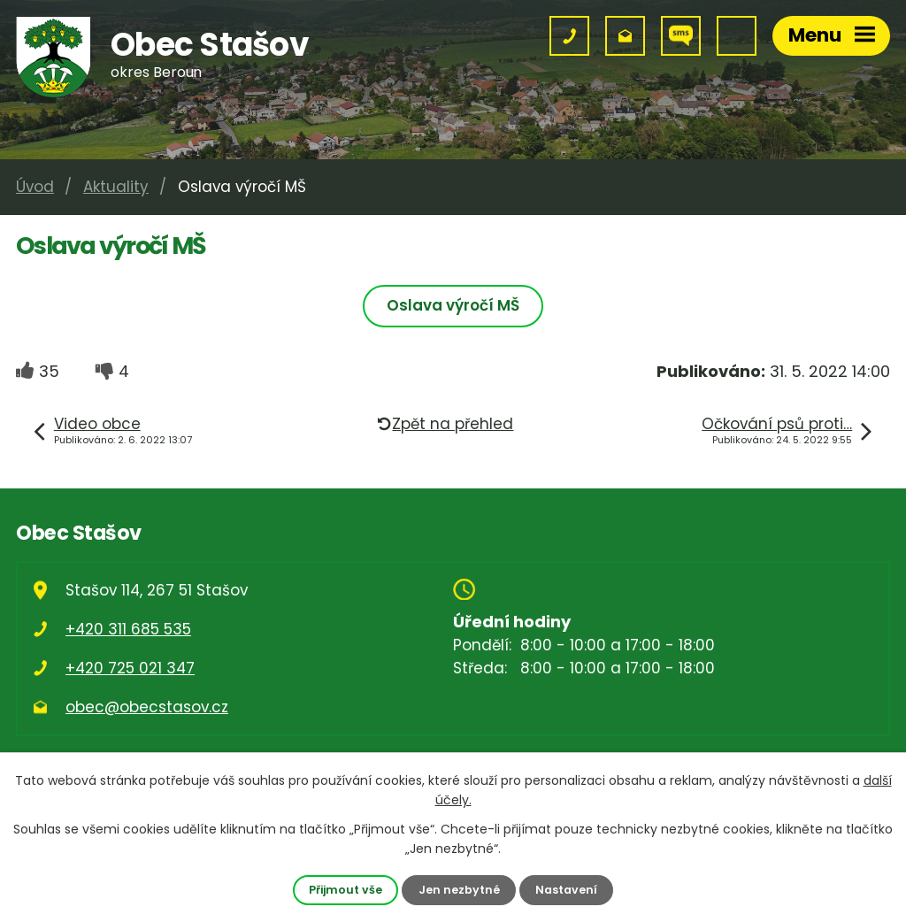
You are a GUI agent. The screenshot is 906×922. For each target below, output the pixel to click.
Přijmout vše (345, 889)
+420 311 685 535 (128, 629)
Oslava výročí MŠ (453, 305)
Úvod (35, 186)
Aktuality (116, 186)
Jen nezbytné (459, 889)
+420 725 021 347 (130, 668)
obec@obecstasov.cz (146, 707)
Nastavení (566, 889)
